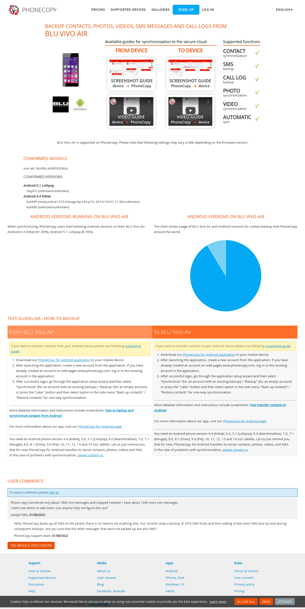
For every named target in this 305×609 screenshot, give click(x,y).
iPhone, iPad (175, 577)
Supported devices (128, 9)
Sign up (186, 9)
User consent (244, 577)
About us (103, 571)
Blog (100, 584)
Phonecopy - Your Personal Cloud (33, 9)
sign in (54, 492)
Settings (285, 601)
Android (172, 571)
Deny (266, 601)
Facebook (104, 591)
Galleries (160, 9)
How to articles (39, 571)
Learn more (217, 602)
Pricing (98, 9)
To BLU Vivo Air (190, 73)
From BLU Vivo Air (131, 73)
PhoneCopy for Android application (64, 360)
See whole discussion (31, 545)
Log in (208, 9)
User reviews (106, 577)
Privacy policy (244, 584)
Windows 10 (175, 584)
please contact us (90, 455)
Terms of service (246, 571)
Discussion (36, 584)
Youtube (119, 591)
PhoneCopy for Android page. (100, 426)
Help (31, 591)
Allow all (246, 601)
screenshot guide (277, 346)
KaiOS (170, 591)
